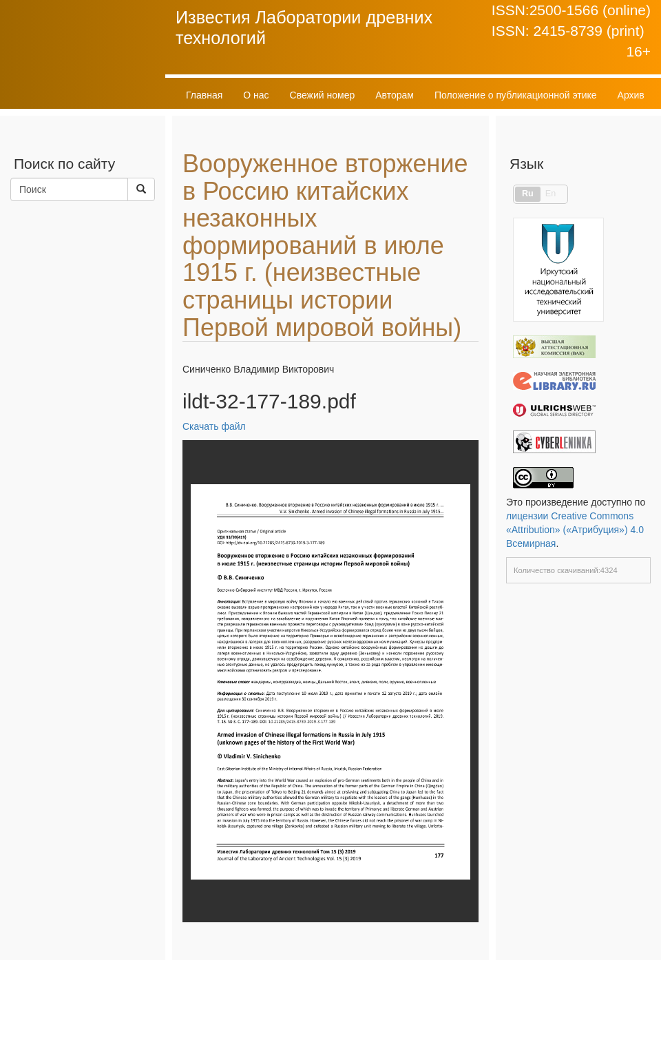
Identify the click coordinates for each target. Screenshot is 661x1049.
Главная (204, 95)
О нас (256, 95)
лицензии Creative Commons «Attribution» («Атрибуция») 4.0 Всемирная (575, 529)
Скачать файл (214, 426)
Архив (631, 95)
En (550, 193)
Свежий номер (322, 95)
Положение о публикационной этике (515, 95)
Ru (528, 193)
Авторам (394, 95)
